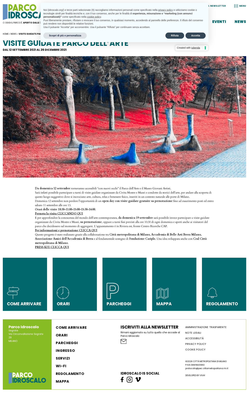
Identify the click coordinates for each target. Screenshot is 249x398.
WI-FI (61, 366)
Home (6, 33)
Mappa (62, 381)
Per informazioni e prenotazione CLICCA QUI (66, 230)
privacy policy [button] (165, 10)
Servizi (63, 358)
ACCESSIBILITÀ (194, 338)
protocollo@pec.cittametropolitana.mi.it (206, 368)
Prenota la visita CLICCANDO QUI (59, 214)
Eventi (219, 21)
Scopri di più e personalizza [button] (65, 35)
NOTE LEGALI (193, 332)
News (240, 21)
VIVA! (202, 375)
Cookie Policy (195, 349)
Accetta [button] (195, 35)
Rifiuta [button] (175, 35)
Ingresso (65, 350)
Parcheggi (67, 342)
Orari (62, 335)
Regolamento (70, 373)
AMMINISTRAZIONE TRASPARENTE (205, 327)
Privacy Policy (195, 344)
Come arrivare (71, 327)
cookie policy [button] (94, 16)
